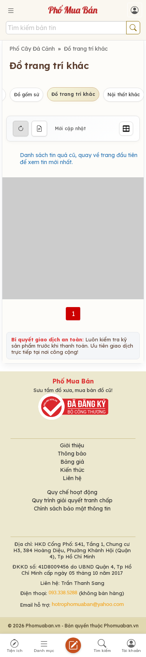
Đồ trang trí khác (86, 48)
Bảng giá (72, 461)
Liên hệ (72, 478)
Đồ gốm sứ (26, 94)
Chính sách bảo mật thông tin (72, 508)
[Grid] (126, 128)
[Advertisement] (73, 238)
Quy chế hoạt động (72, 492)
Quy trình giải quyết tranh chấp (72, 500)
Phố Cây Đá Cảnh (32, 48)
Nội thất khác (123, 94)
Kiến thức (72, 469)
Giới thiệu (72, 445)
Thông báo (72, 453)
